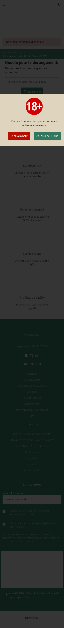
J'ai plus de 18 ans (47, 136)
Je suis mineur (18, 136)
